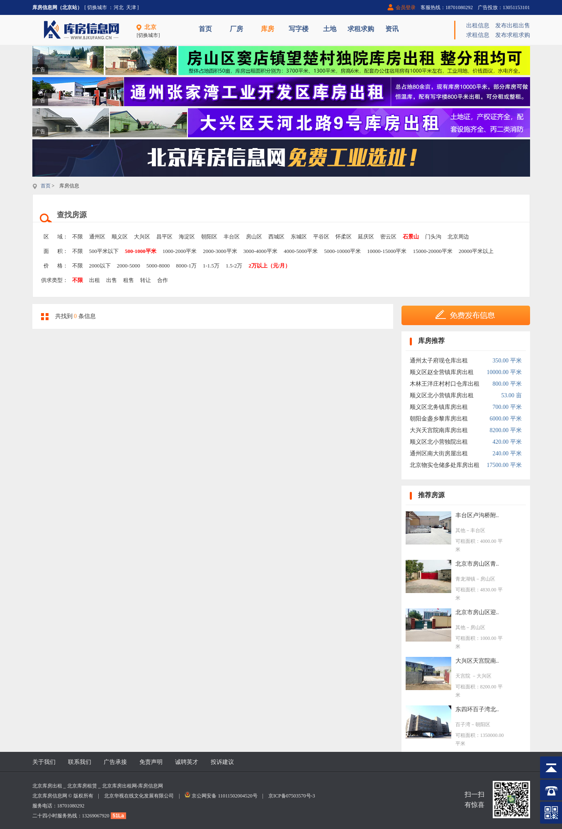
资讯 (392, 28)
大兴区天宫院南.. (477, 661)
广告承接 (115, 762)
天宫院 (463, 676)
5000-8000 (158, 266)
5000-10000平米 (342, 251)
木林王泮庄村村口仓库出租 (444, 384)
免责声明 (151, 762)
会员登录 (406, 7)
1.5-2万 (234, 266)
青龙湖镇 (465, 579)
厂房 (236, 28)
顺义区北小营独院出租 (439, 442)
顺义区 (120, 236)
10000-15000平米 (386, 251)
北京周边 (458, 236)
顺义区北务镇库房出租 (439, 407)
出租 (94, 280)
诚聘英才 (186, 762)
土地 (329, 28)
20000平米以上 (476, 251)
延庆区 (366, 236)
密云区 (388, 236)
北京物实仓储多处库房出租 (444, 465)
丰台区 (232, 236)
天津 (131, 7)
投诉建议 (222, 762)
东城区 (299, 236)
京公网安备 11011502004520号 (224, 796)
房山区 (254, 236)
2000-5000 (128, 266)
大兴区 (142, 236)
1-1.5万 (211, 266)
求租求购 (361, 28)
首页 (205, 28)
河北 (119, 7)
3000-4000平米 (260, 251)
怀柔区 (344, 236)
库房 (267, 28)
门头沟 (433, 236)
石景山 (411, 236)
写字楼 (299, 28)
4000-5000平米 (301, 251)
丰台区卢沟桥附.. (477, 515)
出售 (111, 280)
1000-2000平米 (180, 251)
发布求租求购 (512, 35)
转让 (145, 280)
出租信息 (477, 25)
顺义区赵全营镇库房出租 (442, 372)
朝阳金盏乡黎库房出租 (439, 419)
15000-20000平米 (432, 251)
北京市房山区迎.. (477, 612)
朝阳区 (209, 236)
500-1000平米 (140, 251)
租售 (128, 280)
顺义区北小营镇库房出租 (442, 395)
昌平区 (164, 236)
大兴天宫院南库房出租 (439, 430)
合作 (162, 280)
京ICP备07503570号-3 (291, 796)
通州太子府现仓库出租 (439, 360)
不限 (77, 236)
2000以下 (100, 266)
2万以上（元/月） (269, 266)
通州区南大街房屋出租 (439, 453)
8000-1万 (186, 266)
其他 (460, 530)
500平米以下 (104, 251)
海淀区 (187, 236)
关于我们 (44, 762)
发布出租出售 (512, 25)
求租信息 (477, 35)
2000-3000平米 (220, 251)
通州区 (97, 236)
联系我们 (79, 762)
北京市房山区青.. (477, 564)
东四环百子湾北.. (477, 709)
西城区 (276, 236)
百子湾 (462, 724)
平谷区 (321, 236)
